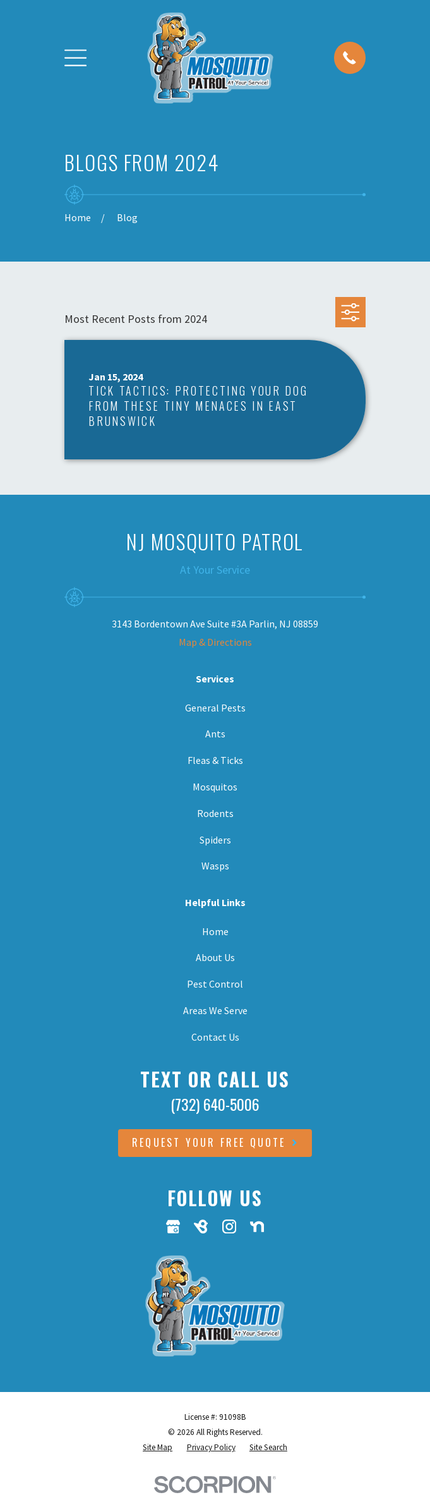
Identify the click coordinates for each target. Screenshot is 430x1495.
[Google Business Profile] (173, 1226)
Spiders (215, 839)
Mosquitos (215, 786)
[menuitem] (157, 1447)
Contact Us (215, 1037)
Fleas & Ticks (215, 760)
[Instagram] (229, 1226)
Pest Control (215, 984)
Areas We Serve (215, 1010)
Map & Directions (215, 642)
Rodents (215, 813)
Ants (215, 733)
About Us (215, 957)
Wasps (215, 865)
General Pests (215, 707)
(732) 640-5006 (215, 1103)
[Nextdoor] (257, 1226)
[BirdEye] (201, 1226)
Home (215, 931)
